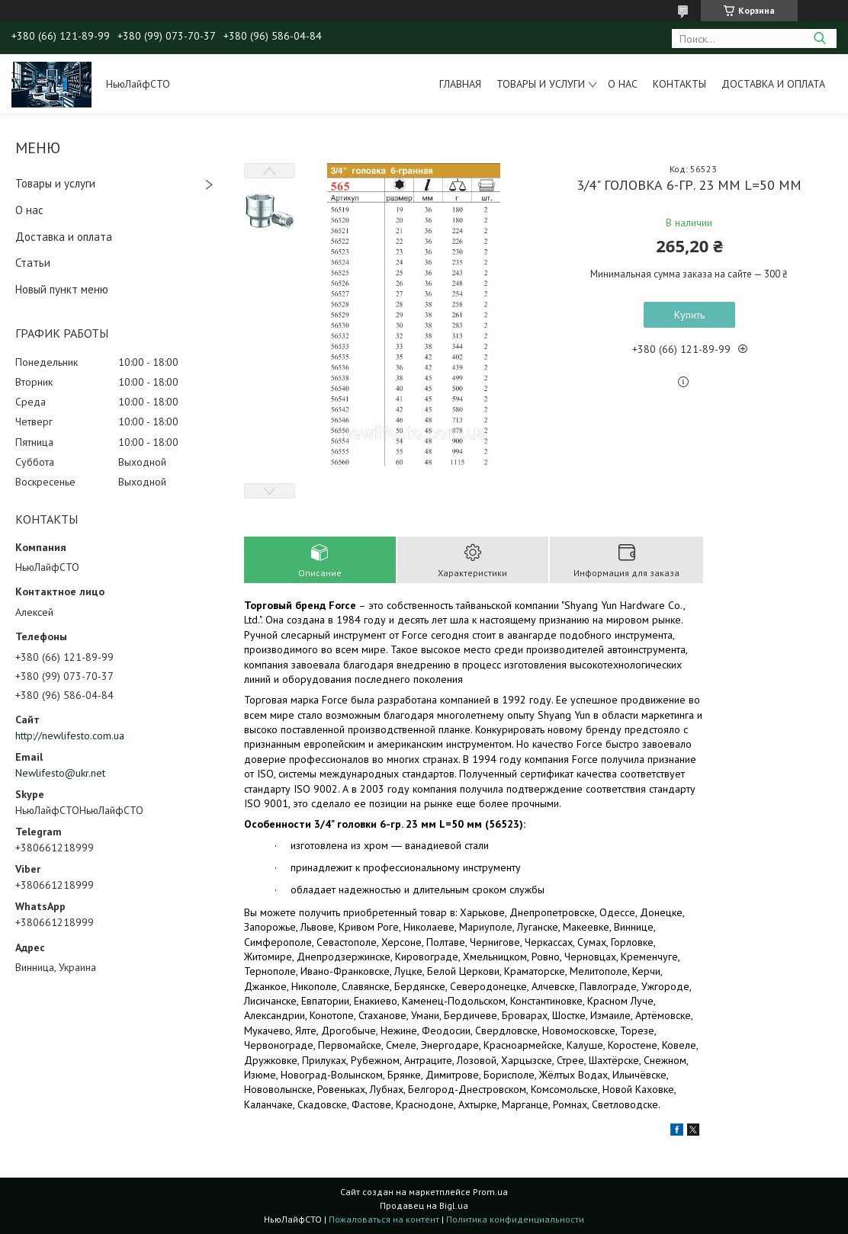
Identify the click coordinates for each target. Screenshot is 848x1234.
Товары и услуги (540, 84)
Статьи (32, 262)
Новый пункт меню (61, 289)
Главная (460, 84)
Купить (689, 315)
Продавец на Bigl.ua (424, 1205)
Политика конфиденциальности (515, 1219)
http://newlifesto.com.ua (69, 735)
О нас (623, 84)
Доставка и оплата (773, 84)
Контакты (679, 84)
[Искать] (819, 38)
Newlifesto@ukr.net (60, 773)
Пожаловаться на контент (384, 1219)
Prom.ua (490, 1191)
